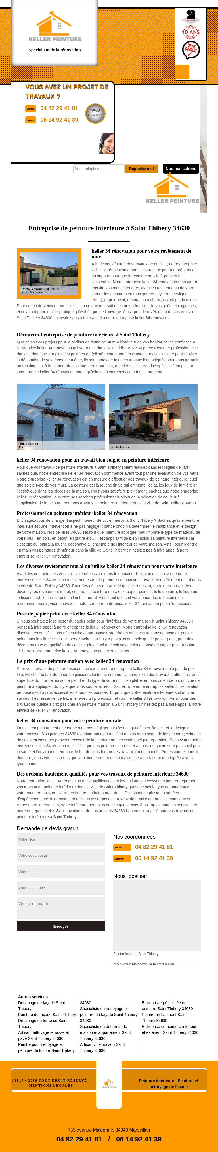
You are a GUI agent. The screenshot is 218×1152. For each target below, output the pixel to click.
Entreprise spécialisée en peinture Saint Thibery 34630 (167, 1005)
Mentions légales (51, 1086)
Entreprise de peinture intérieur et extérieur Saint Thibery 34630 (170, 1029)
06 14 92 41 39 (154, 858)
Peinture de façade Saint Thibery (47, 1014)
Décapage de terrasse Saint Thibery (43, 1023)
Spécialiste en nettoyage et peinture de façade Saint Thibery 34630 (108, 1014)
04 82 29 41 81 (154, 847)
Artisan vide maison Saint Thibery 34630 (102, 1047)
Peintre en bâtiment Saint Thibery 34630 (164, 1017)
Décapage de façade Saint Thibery (41, 1005)
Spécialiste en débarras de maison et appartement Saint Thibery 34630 (105, 1032)
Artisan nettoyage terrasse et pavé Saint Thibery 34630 (43, 1035)
